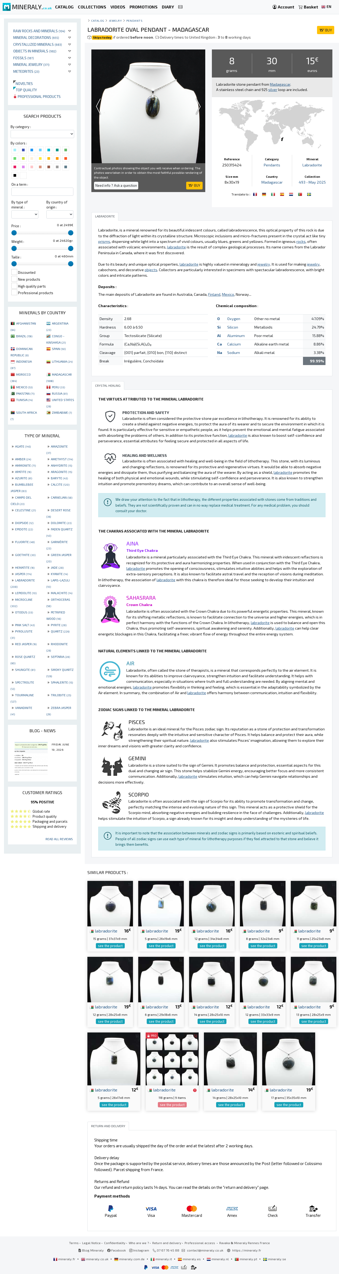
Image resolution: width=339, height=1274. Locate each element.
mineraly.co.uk (95, 1259)
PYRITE (58, 625)
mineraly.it (161, 1259)
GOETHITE (25, 555)
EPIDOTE (24, 529)
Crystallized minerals (37, 44)
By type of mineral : (19, 204)
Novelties (23, 83)
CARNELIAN (61, 497)
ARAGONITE (61, 472)
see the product (110, 946)
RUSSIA (60, 393)
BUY (325, 30)
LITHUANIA (62, 361)
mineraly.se (274, 1259)
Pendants (134, 20)
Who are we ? (139, 1243)
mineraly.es (190, 1259)
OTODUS (24, 612)
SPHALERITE (62, 682)
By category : (21, 127)
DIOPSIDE (24, 523)
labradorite (103, 930)
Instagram (139, 1250)
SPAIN (59, 349)
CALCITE (60, 484)
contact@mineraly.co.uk (205, 1250)
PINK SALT (25, 625)
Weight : (17, 241)
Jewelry (115, 20)
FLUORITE (25, 542)
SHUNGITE (25, 669)
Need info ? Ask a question (116, 185)
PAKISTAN (25, 393)
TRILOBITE (61, 695)
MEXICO (24, 387)
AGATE (23, 446)
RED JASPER (26, 644)
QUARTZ (60, 631)
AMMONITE (25, 465)
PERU (58, 387)
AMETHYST (62, 459)
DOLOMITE (61, 523)
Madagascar (272, 182)
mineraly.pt (246, 1259)
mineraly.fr (64, 1259)
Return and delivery (166, 1243)
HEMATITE (24, 567)
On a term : (19, 184)
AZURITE (23, 478)
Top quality (25, 90)
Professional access (200, 1243)
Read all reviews (59, 839)
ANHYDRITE (61, 465)
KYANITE (59, 574)
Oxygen (233, 318)
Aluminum (236, 335)
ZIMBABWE (62, 412)
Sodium (233, 352)
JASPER (23, 574)
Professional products (37, 96)
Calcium (234, 344)
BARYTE (59, 478)
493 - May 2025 (312, 182)
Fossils (23, 58)
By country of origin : (56, 204)
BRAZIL (24, 336)
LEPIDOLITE (26, 593)
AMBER (23, 459)
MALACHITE (61, 593)
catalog (97, 20)
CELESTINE (25, 510)
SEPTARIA (60, 656)
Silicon (232, 327)
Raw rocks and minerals (39, 31)
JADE (57, 567)
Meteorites (26, 71)
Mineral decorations (36, 37)
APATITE (23, 472)
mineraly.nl (218, 1259)
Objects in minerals (34, 51)
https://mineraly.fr (246, 1250)
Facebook (116, 1250)
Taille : (16, 257)
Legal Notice (91, 1243)
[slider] (14, 232)
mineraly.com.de (129, 1259)
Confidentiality (114, 1243)
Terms (74, 1243)
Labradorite (312, 165)
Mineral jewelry (31, 64)
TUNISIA (24, 400)
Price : (16, 226)
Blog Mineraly (91, 1250)
